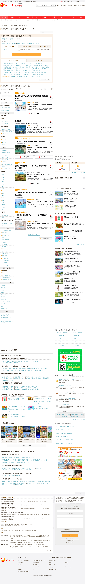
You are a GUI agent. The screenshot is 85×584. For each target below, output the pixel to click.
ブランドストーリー (69, 560)
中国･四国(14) (11, 39)
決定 (26, 54)
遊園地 (11, 63)
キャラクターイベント (5, 308)
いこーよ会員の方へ (70, 542)
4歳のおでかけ (62, 338)
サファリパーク (30, 63)
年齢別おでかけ (48, 17)
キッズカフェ (35, 74)
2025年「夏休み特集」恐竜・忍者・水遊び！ (6, 314)
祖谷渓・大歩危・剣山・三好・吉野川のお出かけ (26, 361)
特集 (81, 17)
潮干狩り (17, 67)
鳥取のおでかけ (17, 368)
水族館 (40, 63)
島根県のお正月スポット (21, 386)
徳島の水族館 (47, 514)
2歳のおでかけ (62, 335)
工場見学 (37, 67)
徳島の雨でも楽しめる (6, 514)
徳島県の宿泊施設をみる (34, 235)
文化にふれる (39, 468)
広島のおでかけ (43, 368)
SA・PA (41, 74)
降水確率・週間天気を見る (78, 172)
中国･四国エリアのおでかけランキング (11, 457)
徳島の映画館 (23, 514)
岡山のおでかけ (35, 368)
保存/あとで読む (65, 1)
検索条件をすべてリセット (46, 32)
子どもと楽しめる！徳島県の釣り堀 (64, 440)
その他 (39, 76)
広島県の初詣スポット (43, 377)
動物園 (23, 63)
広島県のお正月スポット (8, 388)
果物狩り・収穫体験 (44, 65)
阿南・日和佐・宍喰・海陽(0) (43, 49)
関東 (12, 20)
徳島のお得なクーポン (6, 508)
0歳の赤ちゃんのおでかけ (62, 332)
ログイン (82, 1)
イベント (12, 17)
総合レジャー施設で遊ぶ (8, 468)
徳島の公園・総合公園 (44, 508)
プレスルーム (36, 564)
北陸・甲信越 (35, 20)
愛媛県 (72, 416)
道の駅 (41, 72)
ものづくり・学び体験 (5, 301)
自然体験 (3, 285)
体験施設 (42, 67)
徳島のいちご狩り (40, 518)
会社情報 (66, 564)
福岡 (63, 20)
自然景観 (36, 65)
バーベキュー (26, 65)
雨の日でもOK (64, 5)
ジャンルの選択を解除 (44, 79)
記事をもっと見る (26, 445)
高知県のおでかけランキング (24, 462)
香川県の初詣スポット (31, 378)
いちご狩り (5, 67)
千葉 (21, 20)
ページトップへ (80, 493)
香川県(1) (38, 43)
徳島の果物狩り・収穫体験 (7, 519)
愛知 (29, 20)
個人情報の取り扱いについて (70, 529)
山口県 (81, 415)
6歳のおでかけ (62, 342)
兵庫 (48, 20)
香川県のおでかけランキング (40, 460)
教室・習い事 (35, 72)
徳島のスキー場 (13, 518)
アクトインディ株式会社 (65, 557)
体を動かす (22, 470)
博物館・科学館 (24, 67)
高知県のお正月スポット (34, 389)
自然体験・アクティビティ (29, 76)
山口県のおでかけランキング (9, 460)
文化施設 (9, 69)
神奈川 (17, 20)
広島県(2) (4, 43)
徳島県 (63, 416)
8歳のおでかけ (62, 345)
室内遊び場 (5, 63)
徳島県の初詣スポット (19, 378)
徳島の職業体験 (39, 505)
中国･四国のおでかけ (7, 368)
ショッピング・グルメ (5, 292)
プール (13, 70)
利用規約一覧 (20, 562)
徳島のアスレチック (34, 508)
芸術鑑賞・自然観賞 (5, 297)
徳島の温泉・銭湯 (5, 518)
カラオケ (18, 74)
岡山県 (72, 415)
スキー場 (38, 70)
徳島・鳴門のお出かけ (7, 361)
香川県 (68, 416)
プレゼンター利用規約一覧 (39, 560)
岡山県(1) (9, 43)
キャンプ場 (18, 65)
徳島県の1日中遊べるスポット (63, 436)
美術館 (4, 69)
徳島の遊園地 (4, 501)
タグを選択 (7, 102)
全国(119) (4, 39)
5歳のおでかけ (77, 338)
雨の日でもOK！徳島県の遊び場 (63, 433)
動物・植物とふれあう (20, 468)
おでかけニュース (61, 17)
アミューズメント (25, 74)
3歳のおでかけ (77, 335)
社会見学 (31, 67)
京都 (45, 20)
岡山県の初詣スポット (31, 377)
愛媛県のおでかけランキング (9, 462)
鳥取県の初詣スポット (7, 377)
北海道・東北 (3, 20)
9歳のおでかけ (77, 345)
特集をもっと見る (80, 244)
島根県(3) (24, 43)
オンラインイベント (24, 17)
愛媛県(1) (28, 43)
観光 (45, 72)
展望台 (47, 67)
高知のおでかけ (41, 370)
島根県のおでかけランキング (9, 459)
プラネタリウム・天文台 (8, 74)
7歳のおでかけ (77, 342)
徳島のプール (38, 501)
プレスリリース (68, 567)
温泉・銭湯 (24, 70)
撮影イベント (4, 294)
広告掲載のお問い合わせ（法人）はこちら (70, 531)
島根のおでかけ (26, 368)
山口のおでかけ (5, 370)
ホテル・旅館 (31, 70)
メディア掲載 (36, 567)
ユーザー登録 (4, 530)
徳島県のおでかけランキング (24, 460)
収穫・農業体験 (14, 470)
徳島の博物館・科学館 (32, 514)
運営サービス (52, 564)
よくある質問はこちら (70, 540)
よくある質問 (36, 562)
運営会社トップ (52, 560)
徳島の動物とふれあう (22, 505)
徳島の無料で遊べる (16, 508)
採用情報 (51, 567)
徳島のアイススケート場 (22, 518)
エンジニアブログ (53, 569)
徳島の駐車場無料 (25, 508)
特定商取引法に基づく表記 (23, 571)
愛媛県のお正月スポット (21, 389)
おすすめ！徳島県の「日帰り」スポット (65, 426)
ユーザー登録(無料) (75, 1)
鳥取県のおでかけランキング (29, 457)
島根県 (68, 415)
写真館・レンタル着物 (16, 76)
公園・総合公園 (39, 69)
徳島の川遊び (4, 510)
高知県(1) (33, 43)
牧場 (36, 63)
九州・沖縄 (59, 20)
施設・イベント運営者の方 (23, 560)
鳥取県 (64, 415)
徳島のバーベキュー (19, 501)
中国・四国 (53, 20)
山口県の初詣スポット (7, 378)
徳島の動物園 (11, 501)
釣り (31, 65)
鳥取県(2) (19, 43)
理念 (50, 562)
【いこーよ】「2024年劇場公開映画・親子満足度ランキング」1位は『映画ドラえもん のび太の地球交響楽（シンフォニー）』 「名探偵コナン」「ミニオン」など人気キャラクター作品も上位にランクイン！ (30, 546)
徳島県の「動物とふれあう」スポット (64, 430)
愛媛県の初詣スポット (43, 378)
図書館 (8, 70)
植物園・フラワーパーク (8, 65)
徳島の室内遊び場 (15, 514)
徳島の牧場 (32, 501)
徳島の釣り (26, 501)
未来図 (66, 562)
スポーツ (3, 287)
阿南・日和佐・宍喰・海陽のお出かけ (11, 362)
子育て (73, 17)
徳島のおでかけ (14, 370)
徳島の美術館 (40, 514)
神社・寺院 (15, 69)
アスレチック (22, 69)
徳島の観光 (44, 501)
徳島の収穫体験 (31, 505)
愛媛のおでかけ (32, 370)
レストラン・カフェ (18, 72)
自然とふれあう (5, 470)
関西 (40, 20)
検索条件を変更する (45, 238)
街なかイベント (4, 303)
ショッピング (27, 72)
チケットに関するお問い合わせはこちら (70, 539)
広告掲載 (19, 564)
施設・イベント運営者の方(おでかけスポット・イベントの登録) (22, 530)
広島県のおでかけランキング (40, 459)
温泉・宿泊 (28, 470)
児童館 (4, 70)
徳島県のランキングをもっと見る (70, 411)
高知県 (76, 416)
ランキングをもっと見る (79, 419)
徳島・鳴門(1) (6, 49)
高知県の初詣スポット (7, 380)
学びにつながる (31, 468)
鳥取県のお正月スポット (8, 386)
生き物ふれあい (4, 290)
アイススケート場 (6, 72)
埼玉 (23, 20)
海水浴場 (18, 70)
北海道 (8, 20)
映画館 (45, 69)
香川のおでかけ (23, 370)
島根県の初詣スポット (19, 377)
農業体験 (11, 67)
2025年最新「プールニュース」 (7, 318)
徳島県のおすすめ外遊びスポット (63, 443)
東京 (15, 20)
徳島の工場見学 (4, 505)
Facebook (20, 569)
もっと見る (49, 550)
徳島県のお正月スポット (34, 388)
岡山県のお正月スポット (34, 386)
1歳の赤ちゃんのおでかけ (77, 332)
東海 (27, 20)
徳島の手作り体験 (13, 505)
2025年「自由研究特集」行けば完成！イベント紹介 (7, 322)
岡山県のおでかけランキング (24, 459)
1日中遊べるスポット (80, 5)
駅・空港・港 (6, 76)
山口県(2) (14, 43)
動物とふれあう (71, 5)
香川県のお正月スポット (8, 389)
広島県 (77, 415)
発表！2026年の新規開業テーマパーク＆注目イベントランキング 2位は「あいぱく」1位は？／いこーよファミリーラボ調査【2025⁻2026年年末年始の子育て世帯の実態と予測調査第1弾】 (29, 537)
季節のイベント (4, 299)
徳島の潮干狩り (32, 518)
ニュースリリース (21, 567)
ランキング (37, 17)
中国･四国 (58, 415)
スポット (4, 17)
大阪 (43, 20)
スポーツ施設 (30, 69)
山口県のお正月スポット (21, 388)
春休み (58, 5)
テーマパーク (17, 63)
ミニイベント (4, 306)
